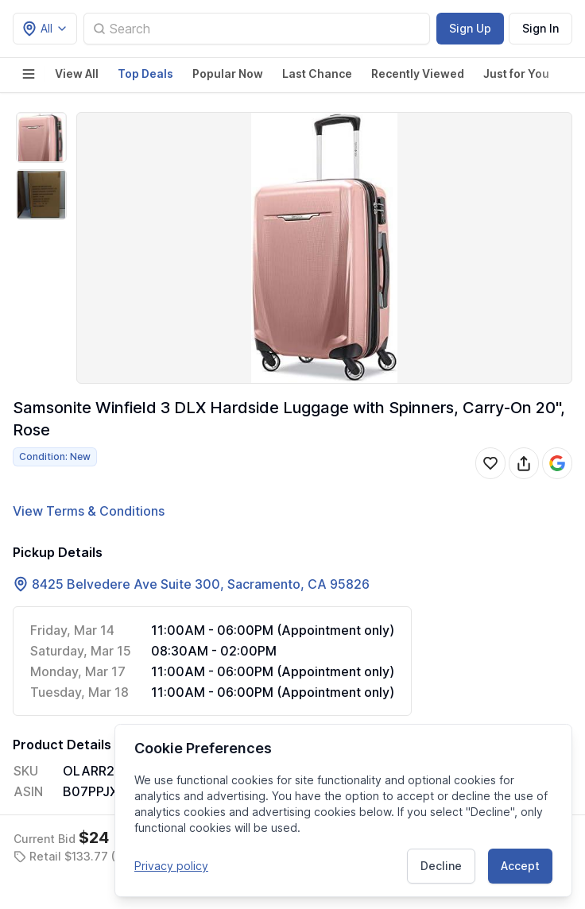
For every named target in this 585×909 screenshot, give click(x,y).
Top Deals (145, 73)
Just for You (516, 73)
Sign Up (470, 28)
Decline (441, 865)
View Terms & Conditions (89, 511)
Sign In (540, 28)
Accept (520, 865)
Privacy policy (171, 865)
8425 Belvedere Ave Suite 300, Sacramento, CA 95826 (201, 584)
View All (77, 73)
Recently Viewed (417, 73)
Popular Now (227, 73)
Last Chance (317, 73)
